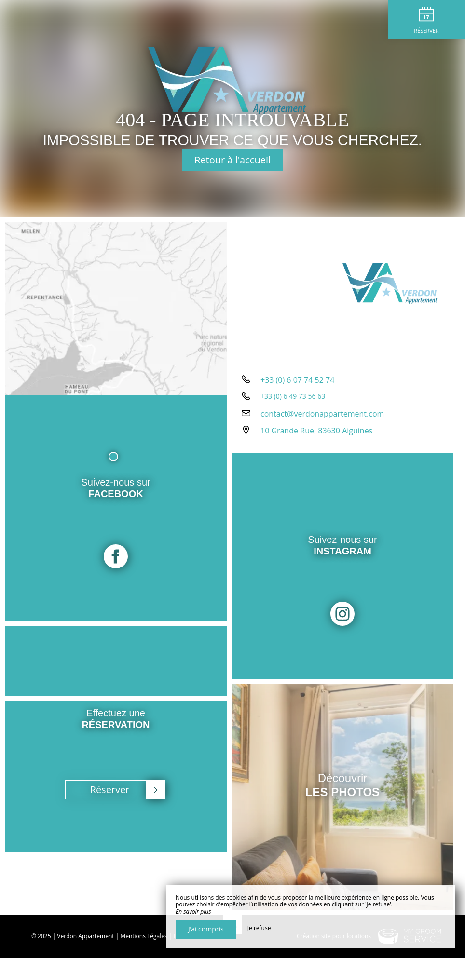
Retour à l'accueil (232, 159)
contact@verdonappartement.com (322, 413)
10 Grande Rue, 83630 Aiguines (316, 430)
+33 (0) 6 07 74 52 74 (297, 380)
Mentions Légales (143, 936)
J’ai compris (206, 928)
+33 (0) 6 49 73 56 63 (292, 396)
